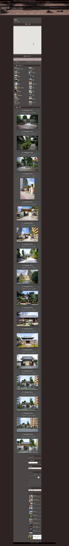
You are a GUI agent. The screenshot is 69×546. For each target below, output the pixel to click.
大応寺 (33, 80)
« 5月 (29, 485)
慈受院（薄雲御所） (20, 95)
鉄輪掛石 (34, 503)
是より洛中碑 (34, 72)
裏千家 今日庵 (34, 102)
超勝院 (18, 80)
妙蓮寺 (33, 76)
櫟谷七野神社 (19, 91)
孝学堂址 (19, 72)
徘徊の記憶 (37, 542)
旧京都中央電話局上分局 (35, 499)
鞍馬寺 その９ (35, 530)
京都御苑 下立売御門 (35, 526)
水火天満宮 (19, 76)
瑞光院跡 (33, 91)
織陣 (33, 507)
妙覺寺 (33, 95)
